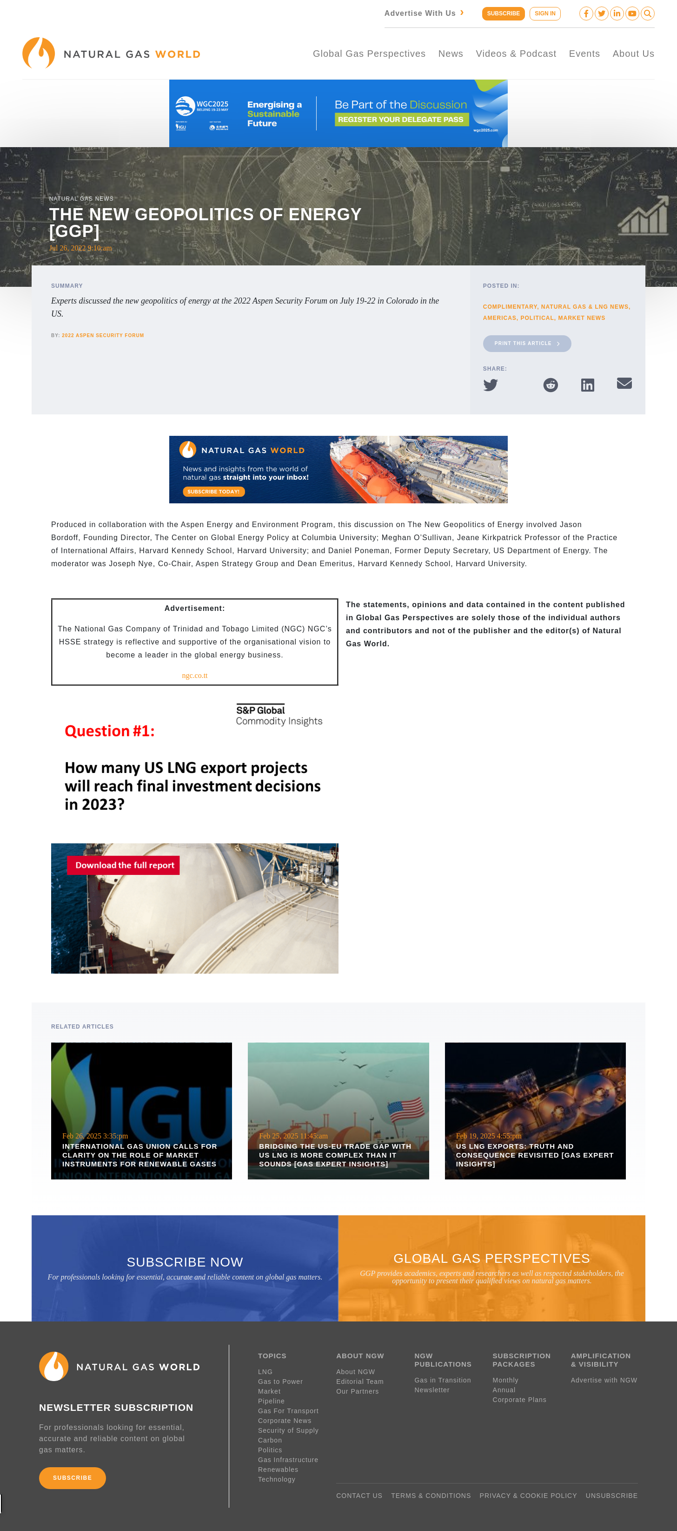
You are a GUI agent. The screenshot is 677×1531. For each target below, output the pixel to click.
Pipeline (272, 1401)
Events (584, 53)
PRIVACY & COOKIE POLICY (528, 1495)
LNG (265, 1371)
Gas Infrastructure (288, 1459)
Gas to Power (280, 1381)
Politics (270, 1450)
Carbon (270, 1440)
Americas (500, 318)
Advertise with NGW (604, 1380)
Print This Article (527, 343)
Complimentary (510, 307)
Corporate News (285, 1420)
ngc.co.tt (194, 675)
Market (269, 1391)
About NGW (355, 1371)
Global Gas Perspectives (369, 53)
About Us (634, 53)
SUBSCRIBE (503, 13)
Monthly (506, 1380)
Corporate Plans (520, 1399)
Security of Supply (288, 1430)
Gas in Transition (442, 1380)
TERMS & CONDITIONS (431, 1495)
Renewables (278, 1469)
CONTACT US (359, 1495)
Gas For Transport (288, 1411)
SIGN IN (545, 13)
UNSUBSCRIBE (612, 1495)
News (451, 53)
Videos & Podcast (516, 53)
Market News (582, 318)
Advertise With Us (425, 13)
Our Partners (357, 1391)
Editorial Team (360, 1381)
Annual (504, 1390)
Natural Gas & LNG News (585, 307)
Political (537, 318)
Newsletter (432, 1390)
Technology (277, 1479)
